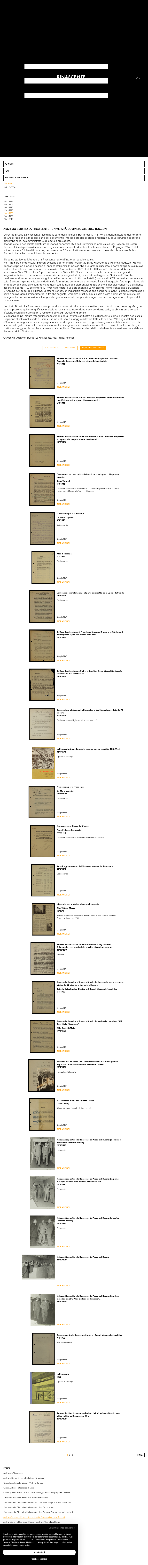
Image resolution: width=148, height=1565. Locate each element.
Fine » (140, 1455)
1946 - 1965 (8, 213)
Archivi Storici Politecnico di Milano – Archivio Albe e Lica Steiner (32, 1522)
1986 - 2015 (8, 219)
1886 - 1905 (8, 205)
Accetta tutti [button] (39, 1552)
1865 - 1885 (8, 202)
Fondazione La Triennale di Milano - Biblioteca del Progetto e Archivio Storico (37, 1503)
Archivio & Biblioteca (16, 178)
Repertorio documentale (93, 348)
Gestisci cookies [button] (39, 1559)
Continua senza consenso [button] (62, 1528)
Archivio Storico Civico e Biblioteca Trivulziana (23, 1478)
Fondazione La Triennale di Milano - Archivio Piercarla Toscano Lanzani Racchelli (38, 1512)
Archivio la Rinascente (13, 1473)
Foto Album (70, 348)
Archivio (8, 184)
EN (137, 78)
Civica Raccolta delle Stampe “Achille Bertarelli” (24, 1483)
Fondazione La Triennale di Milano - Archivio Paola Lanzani (29, 1508)
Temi (7, 171)
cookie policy (24, 1545)
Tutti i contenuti (51, 348)
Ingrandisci (63, 387)
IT (142, 78)
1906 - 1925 (8, 208)
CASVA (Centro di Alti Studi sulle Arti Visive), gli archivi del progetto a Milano (36, 1493)
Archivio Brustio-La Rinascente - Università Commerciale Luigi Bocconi (34, 1517)
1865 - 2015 (9, 197)
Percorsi (9, 164)
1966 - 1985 (8, 216)
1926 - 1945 (8, 210)
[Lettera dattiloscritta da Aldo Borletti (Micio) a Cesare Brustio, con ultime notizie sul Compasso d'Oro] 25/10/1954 (88, 1416)
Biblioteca (10, 188)
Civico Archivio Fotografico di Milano (19, 1488)
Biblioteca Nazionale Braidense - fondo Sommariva (25, 1498)
